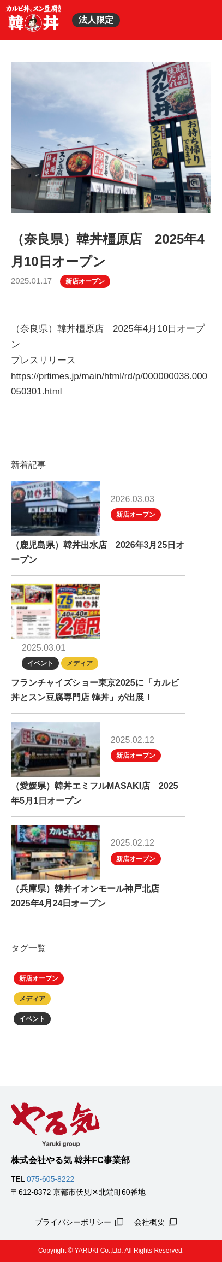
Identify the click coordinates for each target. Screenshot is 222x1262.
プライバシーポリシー (79, 1222)
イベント (40, 663)
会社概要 (155, 1222)
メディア (80, 663)
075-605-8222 (50, 1179)
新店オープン (85, 281)
